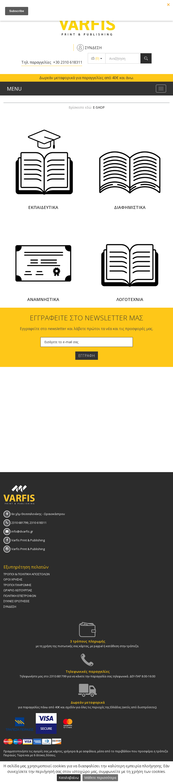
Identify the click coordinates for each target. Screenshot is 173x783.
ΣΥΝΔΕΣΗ (9, 606)
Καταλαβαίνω (69, 777)
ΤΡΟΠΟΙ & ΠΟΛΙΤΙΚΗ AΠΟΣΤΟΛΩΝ (26, 574)
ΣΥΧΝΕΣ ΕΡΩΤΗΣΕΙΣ (16, 601)
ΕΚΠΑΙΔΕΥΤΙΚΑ (43, 207)
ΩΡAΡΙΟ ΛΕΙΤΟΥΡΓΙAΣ (17, 590)
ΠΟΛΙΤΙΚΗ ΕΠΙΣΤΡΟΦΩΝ (19, 596)
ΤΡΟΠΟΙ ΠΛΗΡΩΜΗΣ (17, 585)
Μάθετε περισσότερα (100, 777)
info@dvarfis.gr (22, 531)
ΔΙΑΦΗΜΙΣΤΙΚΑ (130, 207)
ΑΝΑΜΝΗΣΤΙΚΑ (43, 299)
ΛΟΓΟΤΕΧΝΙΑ (129, 299)
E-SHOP (99, 107)
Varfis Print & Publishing (28, 540)
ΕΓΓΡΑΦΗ (86, 355)
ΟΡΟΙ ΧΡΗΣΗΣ (12, 579)
